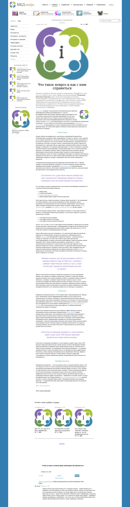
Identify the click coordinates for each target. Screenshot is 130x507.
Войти (111, 5)
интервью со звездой (17, 39)
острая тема (14, 53)
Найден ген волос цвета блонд (23, 90)
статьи (12, 59)
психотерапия (70, 312)
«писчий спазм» (40, 207)
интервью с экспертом (18, 36)
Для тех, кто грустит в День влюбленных (20, 131)
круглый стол (14, 49)
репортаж (13, 56)
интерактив (14, 33)
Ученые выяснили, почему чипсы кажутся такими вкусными (24, 70)
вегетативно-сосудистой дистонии (62, 207)
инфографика (14, 43)
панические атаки (65, 166)
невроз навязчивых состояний (48, 195)
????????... (62, 444)
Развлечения (101, 5)
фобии (80, 249)
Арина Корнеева (45, 391)
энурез (82, 205)
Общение (89, 5)
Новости (45, 5)
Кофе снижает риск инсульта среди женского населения (23, 99)
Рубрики (55, 5)
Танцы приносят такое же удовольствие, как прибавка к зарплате (23, 84)
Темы (19, 21)
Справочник (65, 5)
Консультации (78, 5)
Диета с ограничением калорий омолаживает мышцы (23, 77)
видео (12, 29)
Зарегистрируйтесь (45, 481)
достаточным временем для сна (71, 377)
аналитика (13, 26)
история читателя (16, 46)
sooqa (38, 486)
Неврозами (39, 111)
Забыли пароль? (59, 478)
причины (43, 237)
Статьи (56, 402)
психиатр (48, 121)
